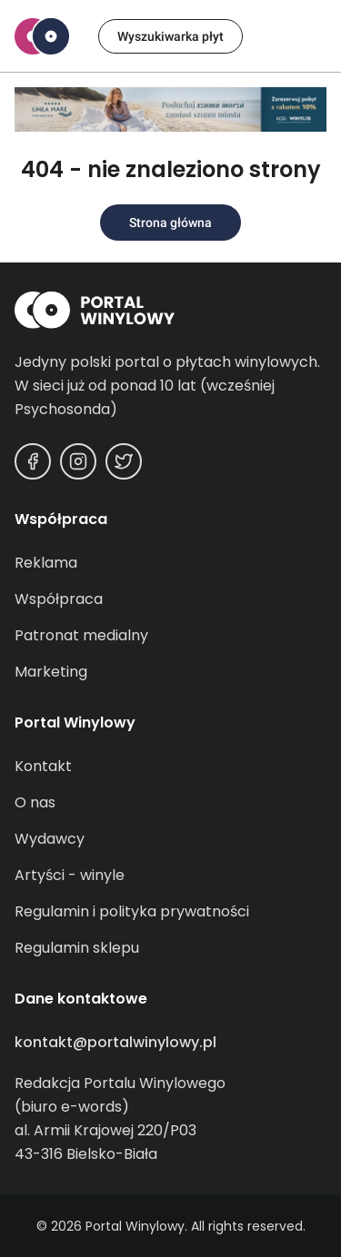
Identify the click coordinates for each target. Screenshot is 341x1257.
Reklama (46, 562)
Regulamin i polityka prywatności (132, 911)
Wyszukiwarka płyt (170, 36)
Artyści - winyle (70, 875)
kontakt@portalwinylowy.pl (115, 1042)
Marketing (51, 671)
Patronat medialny (81, 635)
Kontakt (43, 766)
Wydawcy (50, 838)
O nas (35, 802)
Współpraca (59, 599)
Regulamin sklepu (77, 947)
